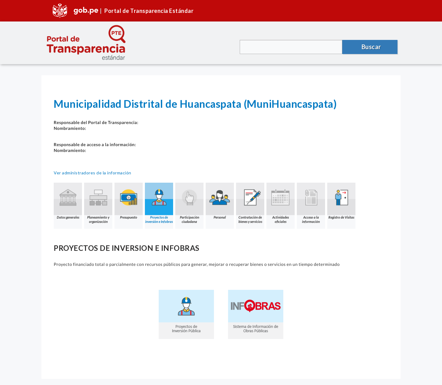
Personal (220, 201)
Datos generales (68, 201)
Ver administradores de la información (92, 172)
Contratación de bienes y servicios (250, 203)
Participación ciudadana (189, 203)
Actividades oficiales (280, 203)
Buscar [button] (371, 46)
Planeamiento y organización (98, 203)
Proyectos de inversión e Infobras (159, 203)
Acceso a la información (311, 203)
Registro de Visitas (341, 201)
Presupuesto (128, 201)
